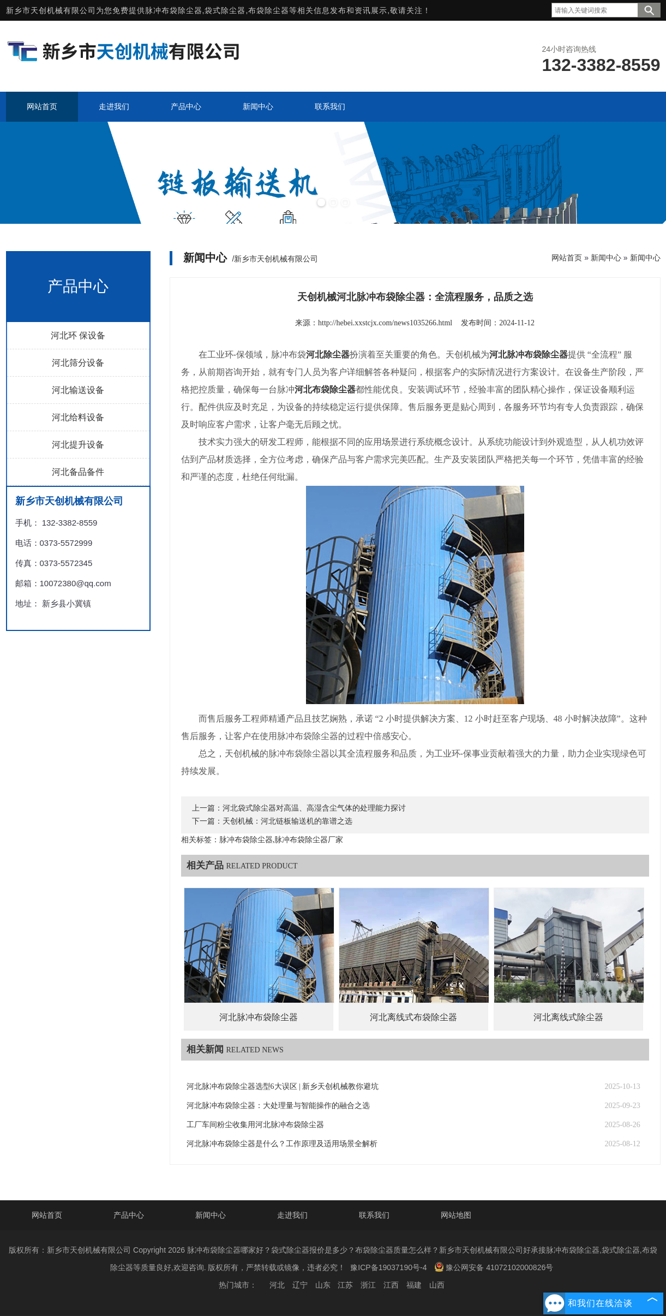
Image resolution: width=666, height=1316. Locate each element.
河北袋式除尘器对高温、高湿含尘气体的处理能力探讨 (314, 808)
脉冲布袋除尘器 (173, 10)
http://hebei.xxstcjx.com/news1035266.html (385, 323)
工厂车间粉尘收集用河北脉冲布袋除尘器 (255, 1125)
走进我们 (292, 1215)
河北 (277, 1285)
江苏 (345, 1285)
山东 (323, 1285)
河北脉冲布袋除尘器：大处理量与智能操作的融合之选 (278, 1105)
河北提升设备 (78, 444)
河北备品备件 (78, 472)
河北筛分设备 (78, 362)
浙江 (368, 1285)
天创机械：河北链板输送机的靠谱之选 (287, 821)
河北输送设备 (78, 390)
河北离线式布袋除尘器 (413, 1017)
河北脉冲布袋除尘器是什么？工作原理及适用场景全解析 (282, 1144)
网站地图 (456, 1215)
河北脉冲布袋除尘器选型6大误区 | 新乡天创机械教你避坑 (283, 1086)
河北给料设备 (78, 417)
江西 (391, 1285)
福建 (414, 1285)
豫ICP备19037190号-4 (388, 1267)
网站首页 (566, 257)
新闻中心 (606, 257)
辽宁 (300, 1285)
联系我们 (374, 1215)
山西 (437, 1285)
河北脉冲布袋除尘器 (258, 1017)
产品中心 (128, 1215)
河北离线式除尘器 (568, 1017)
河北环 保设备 (78, 335)
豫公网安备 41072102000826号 (493, 1267)
